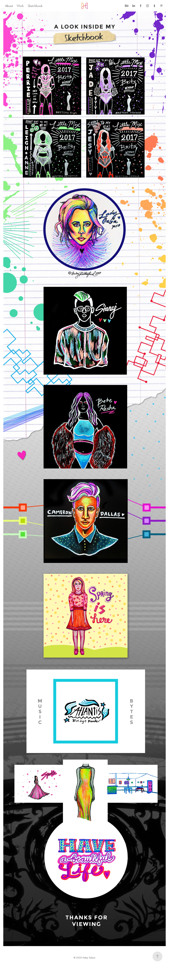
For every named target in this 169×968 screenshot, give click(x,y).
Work (20, 6)
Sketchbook (35, 6)
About (9, 6)
